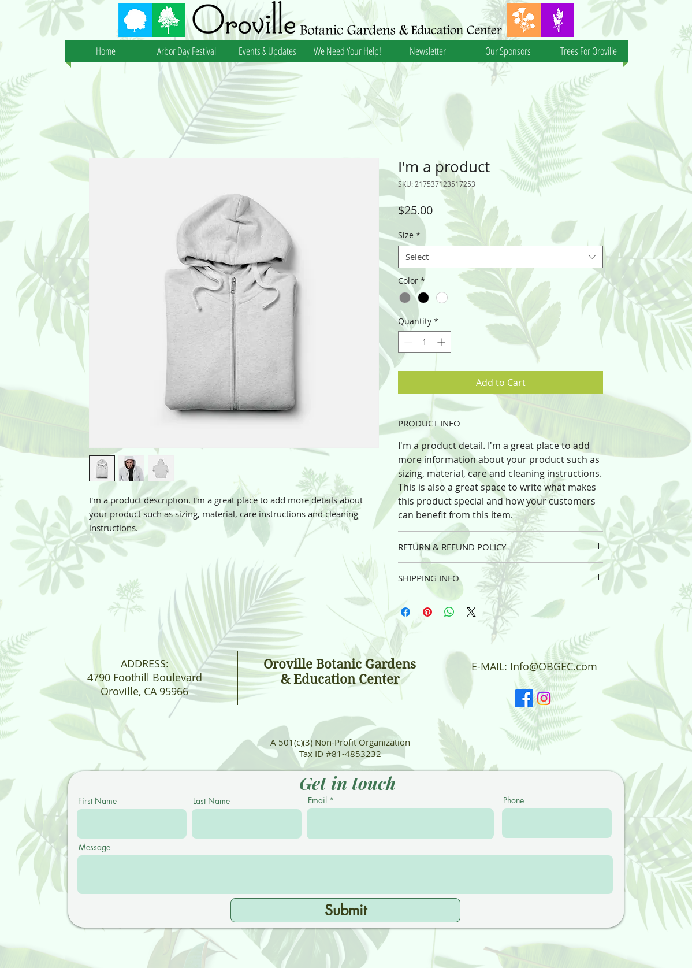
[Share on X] (471, 612)
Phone (513, 800)
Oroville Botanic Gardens (339, 664)
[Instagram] (544, 698)
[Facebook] (524, 698)
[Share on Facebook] (405, 612)
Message (94, 847)
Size (409, 234)
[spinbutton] (424, 342)
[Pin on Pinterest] (427, 612)
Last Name (211, 801)
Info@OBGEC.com (553, 666)
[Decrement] (407, 342)
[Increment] (442, 342)
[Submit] (345, 910)
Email (317, 800)
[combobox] (500, 257)
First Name (97, 801)
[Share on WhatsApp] (449, 612)
